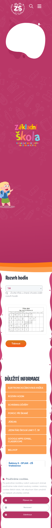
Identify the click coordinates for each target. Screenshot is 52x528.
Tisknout (16, 344)
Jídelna (12, 422)
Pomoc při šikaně (18, 413)
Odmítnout (18, 515)
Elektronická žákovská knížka (25, 388)
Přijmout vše (18, 500)
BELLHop (12, 450)
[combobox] (24, 288)
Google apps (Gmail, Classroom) (20, 440)
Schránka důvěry (18, 405)
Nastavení (18, 508)
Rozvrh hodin (16, 396)
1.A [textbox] (9, 288)
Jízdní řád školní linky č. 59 (24, 430)
